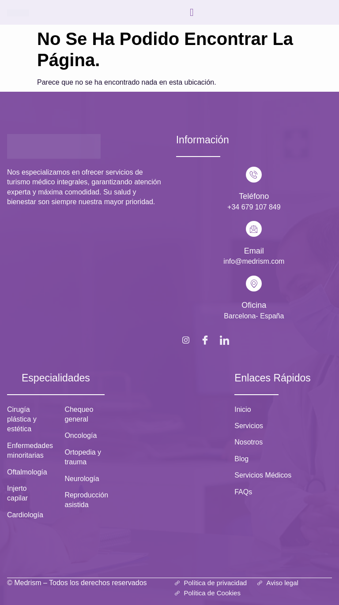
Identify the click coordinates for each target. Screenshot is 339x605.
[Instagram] (185, 339)
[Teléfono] (254, 175)
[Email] (254, 229)
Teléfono (254, 196)
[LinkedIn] (224, 339)
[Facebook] (205, 339)
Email (254, 250)
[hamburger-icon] (192, 12)
